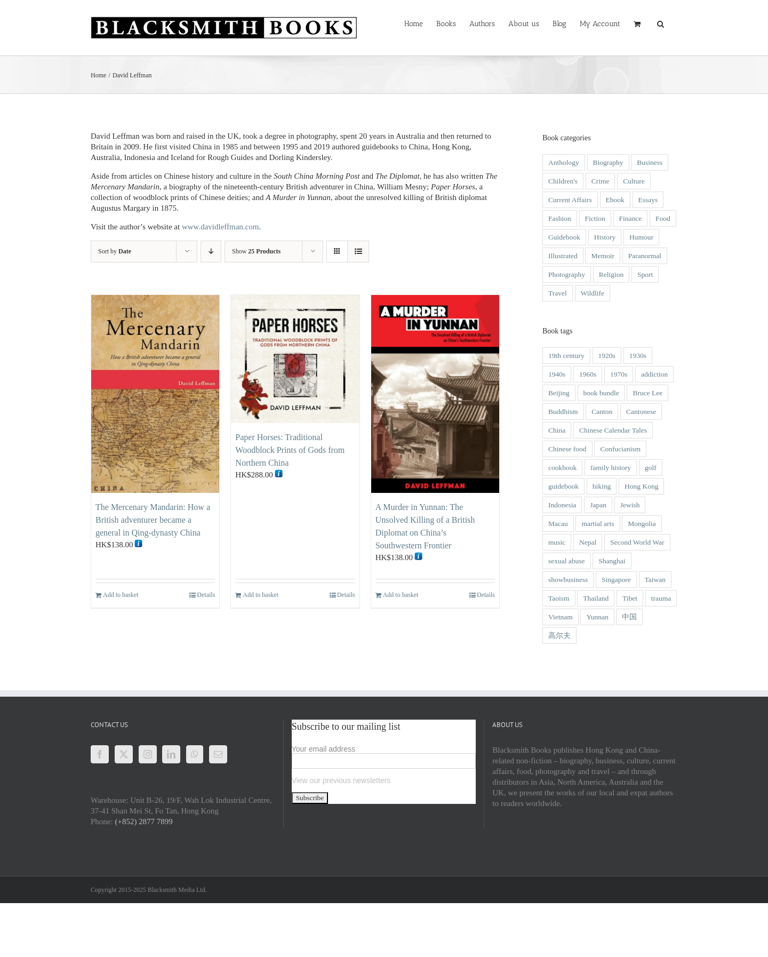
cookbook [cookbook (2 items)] (562, 468)
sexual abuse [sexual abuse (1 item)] (566, 561)
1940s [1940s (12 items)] (556, 374)
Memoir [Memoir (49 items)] (602, 256)
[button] (660, 23)
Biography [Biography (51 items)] (608, 162)
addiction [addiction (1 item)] (654, 374)
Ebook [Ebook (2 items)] (615, 200)
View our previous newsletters (341, 780)
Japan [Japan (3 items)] (598, 505)
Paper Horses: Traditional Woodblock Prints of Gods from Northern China (290, 450)
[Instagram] (148, 754)
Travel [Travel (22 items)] (557, 293)
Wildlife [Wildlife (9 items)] (592, 293)
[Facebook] (100, 754)
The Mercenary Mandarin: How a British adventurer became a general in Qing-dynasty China (152, 520)
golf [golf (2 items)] (651, 468)
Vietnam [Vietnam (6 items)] (560, 617)
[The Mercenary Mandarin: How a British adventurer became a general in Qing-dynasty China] (155, 394)
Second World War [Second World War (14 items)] (637, 542)
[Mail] (218, 754)
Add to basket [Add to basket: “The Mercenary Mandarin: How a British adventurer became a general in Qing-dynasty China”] (121, 595)
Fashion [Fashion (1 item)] (559, 218)
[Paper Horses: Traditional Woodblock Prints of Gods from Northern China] (295, 359)
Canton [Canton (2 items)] (601, 412)
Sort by (114, 251)
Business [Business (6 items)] (649, 162)
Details (206, 595)
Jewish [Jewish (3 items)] (630, 505)
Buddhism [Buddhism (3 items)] (563, 412)
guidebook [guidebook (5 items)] (563, 486)
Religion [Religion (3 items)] (611, 274)
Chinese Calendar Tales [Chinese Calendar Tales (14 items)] (613, 430)
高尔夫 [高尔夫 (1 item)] (559, 636)
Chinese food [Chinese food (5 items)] (567, 449)
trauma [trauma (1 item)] (661, 598)
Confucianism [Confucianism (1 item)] (620, 449)
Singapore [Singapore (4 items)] (616, 580)
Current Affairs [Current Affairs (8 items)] (570, 200)
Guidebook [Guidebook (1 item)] (564, 237)
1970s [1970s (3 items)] (618, 374)
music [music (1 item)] (556, 542)
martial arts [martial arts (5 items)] (597, 524)
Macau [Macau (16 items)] (558, 524)
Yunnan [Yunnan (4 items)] (597, 617)
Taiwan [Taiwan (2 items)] (655, 580)
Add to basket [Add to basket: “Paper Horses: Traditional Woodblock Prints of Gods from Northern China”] (260, 595)
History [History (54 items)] (605, 237)
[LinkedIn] (171, 754)
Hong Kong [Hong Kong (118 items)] (641, 486)
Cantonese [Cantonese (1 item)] (641, 412)
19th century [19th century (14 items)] (566, 356)
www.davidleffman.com (220, 226)
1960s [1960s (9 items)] (587, 374)
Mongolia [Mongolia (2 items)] (642, 524)
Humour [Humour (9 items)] (641, 237)
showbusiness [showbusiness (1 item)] (568, 580)
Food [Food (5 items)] (662, 218)
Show (256, 251)
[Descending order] (211, 251)
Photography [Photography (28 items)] (566, 274)
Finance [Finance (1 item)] (630, 218)
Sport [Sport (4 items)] (645, 274)
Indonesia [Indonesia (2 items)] (562, 505)
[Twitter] (124, 754)
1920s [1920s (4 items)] (606, 356)
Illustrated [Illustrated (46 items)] (563, 256)
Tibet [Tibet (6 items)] (629, 598)
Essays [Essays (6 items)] (648, 200)
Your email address (323, 749)
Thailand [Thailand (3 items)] (596, 598)
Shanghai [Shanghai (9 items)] (611, 561)
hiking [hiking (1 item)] (602, 486)
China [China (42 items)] (556, 430)
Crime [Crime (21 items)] (600, 181)
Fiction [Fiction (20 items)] (595, 218)
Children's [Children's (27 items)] (563, 181)
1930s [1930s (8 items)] (637, 356)
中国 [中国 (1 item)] (629, 617)
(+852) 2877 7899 (143, 821)
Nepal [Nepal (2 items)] (587, 542)
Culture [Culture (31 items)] (634, 181)
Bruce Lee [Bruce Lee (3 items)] (647, 393)
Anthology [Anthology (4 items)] (563, 162)
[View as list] (358, 251)
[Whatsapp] (194, 754)
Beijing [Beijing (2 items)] (559, 393)
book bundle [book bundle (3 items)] (601, 393)
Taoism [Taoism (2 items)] (559, 598)
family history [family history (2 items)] (610, 468)
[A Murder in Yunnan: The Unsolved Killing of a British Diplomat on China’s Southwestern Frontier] (435, 394)
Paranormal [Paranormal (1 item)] (644, 256)
